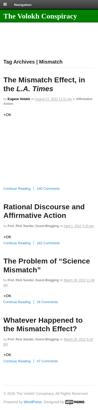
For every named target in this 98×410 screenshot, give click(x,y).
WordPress (33, 402)
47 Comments (47, 361)
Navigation (22, 5)
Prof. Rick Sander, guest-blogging (33, 226)
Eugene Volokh (19, 99)
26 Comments (47, 302)
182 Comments (48, 243)
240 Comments (48, 189)
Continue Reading (17, 189)
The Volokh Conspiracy (40, 16)
